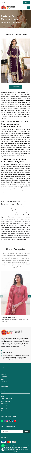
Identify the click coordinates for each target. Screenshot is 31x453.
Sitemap (3, 384)
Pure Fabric (4, 408)
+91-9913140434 (7, 353)
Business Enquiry (7, 449)
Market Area (4, 386)
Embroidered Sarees (6, 398)
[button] (29, 296)
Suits (8, 22)
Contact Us (4, 381)
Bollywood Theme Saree (7, 406)
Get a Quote (15, 87)
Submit (26, 431)
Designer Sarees (5, 401)
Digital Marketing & (17, 449)
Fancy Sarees (4, 403)
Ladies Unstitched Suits (9, 318)
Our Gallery (4, 376)
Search (26, 2)
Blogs (2, 379)
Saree (2, 396)
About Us (3, 374)
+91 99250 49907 (8, 350)
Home (3, 22)
